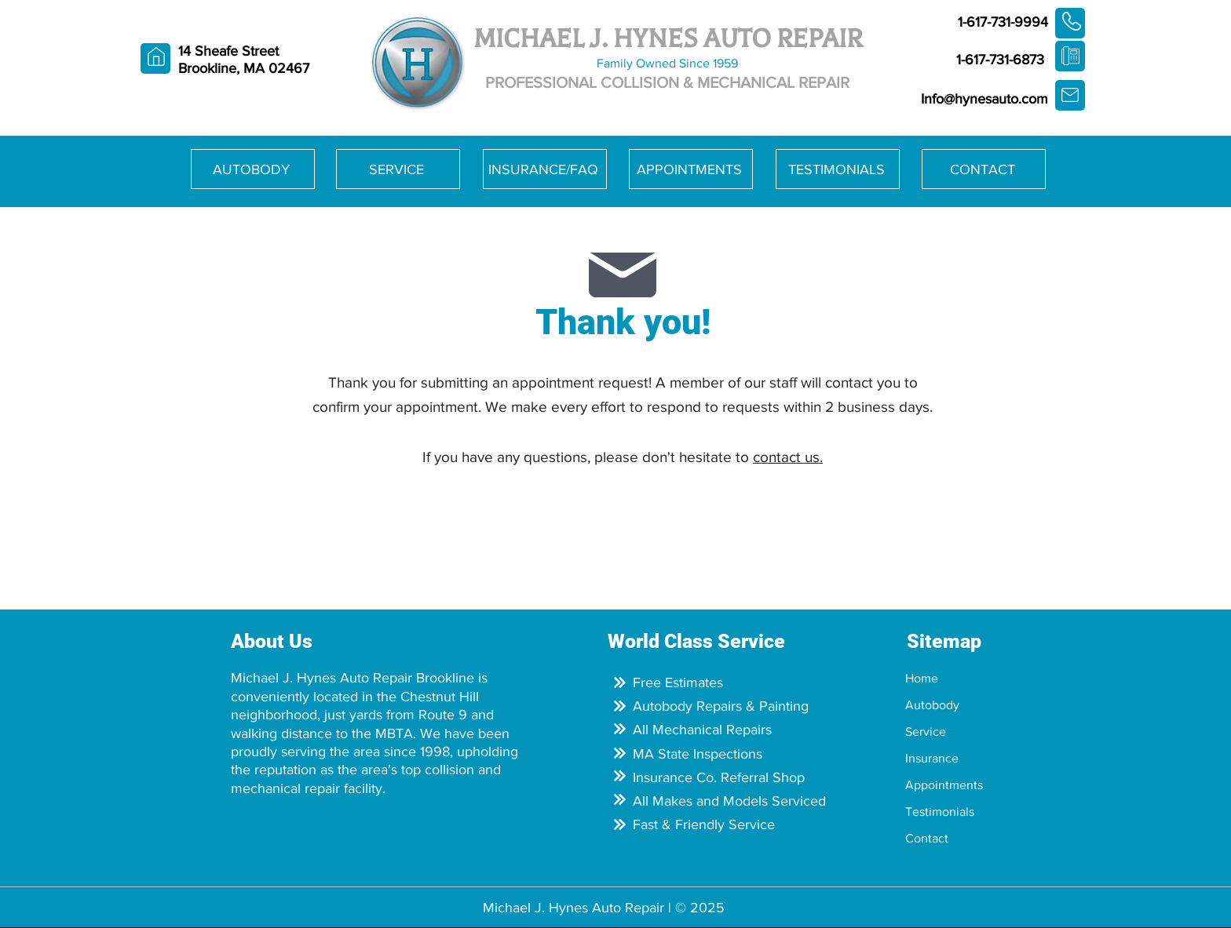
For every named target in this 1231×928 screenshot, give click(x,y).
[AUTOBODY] (253, 169)
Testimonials (939, 811)
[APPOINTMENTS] (691, 169)
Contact (926, 838)
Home (921, 678)
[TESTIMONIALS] (838, 169)
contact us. (788, 457)
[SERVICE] (398, 169)
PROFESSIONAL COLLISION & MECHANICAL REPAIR (667, 82)
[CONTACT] (984, 169)
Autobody (932, 704)
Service (925, 731)
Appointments (944, 785)
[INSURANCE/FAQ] (545, 169)
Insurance (932, 758)
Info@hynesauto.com (984, 99)
